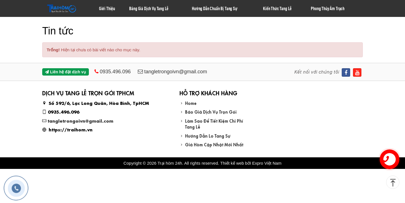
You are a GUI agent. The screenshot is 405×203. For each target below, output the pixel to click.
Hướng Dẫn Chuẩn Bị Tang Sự (214, 8)
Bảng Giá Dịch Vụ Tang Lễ (148, 8)
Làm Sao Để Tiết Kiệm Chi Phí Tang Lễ (214, 123)
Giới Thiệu (107, 8)
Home (191, 103)
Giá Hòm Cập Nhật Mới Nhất (214, 144)
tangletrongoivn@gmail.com (80, 120)
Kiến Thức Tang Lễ (277, 8)
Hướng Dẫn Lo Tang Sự (207, 135)
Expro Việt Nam (266, 163)
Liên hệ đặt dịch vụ (65, 72)
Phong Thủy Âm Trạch (328, 8)
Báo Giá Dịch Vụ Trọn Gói (211, 111)
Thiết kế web (232, 163)
